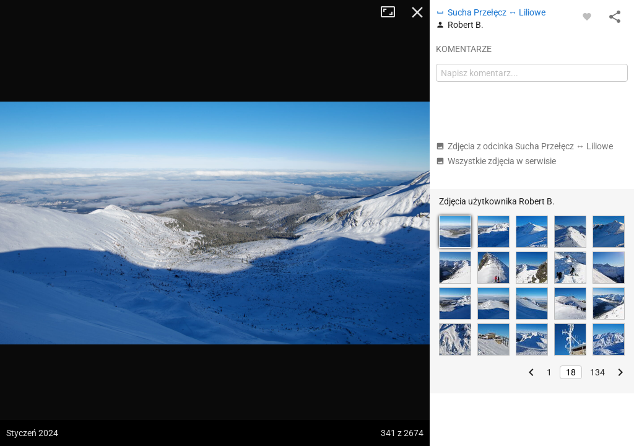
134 (597, 372)
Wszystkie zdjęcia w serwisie (496, 161)
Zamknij (417, 12)
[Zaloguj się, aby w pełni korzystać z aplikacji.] (587, 16)
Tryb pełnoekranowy (392, 12)
